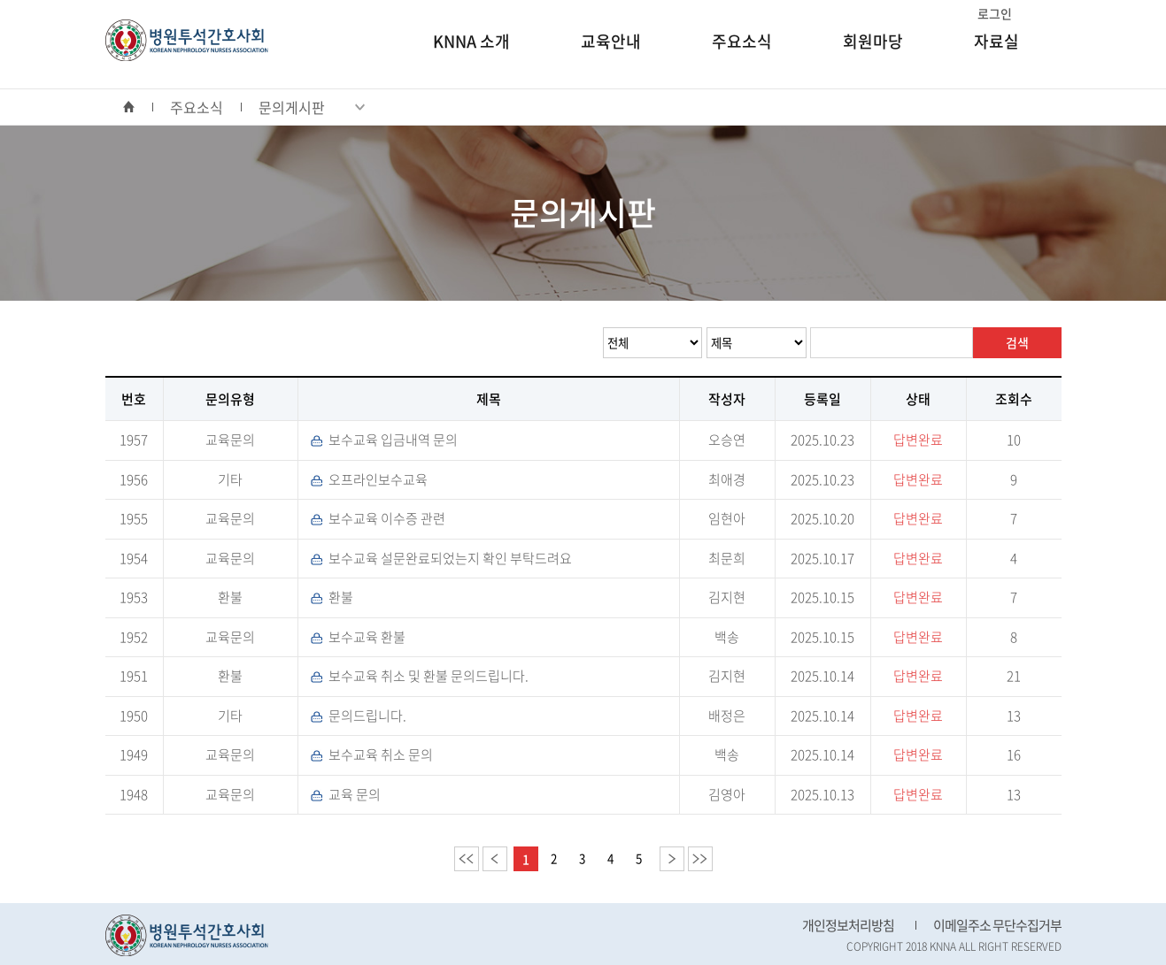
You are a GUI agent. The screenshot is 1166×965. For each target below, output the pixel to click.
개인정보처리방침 (848, 925)
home (137, 106)
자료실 (996, 41)
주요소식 (742, 41)
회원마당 (873, 41)
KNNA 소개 (471, 41)
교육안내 (611, 41)
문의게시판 (312, 107)
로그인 (994, 13)
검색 (1017, 342)
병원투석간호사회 (186, 40)
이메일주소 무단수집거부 (997, 925)
